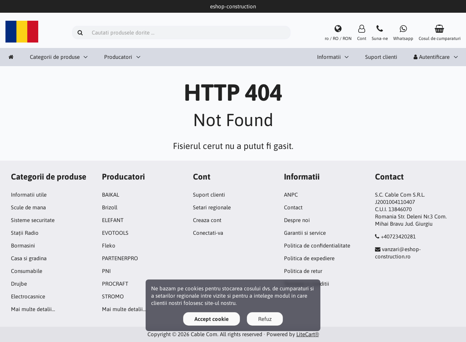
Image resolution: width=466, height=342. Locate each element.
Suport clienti (381, 57)
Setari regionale (212, 207)
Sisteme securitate (33, 220)
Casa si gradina (29, 258)
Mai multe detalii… (33, 309)
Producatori (118, 57)
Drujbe (19, 284)
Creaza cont (207, 220)
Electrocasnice (28, 296)
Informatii (329, 57)
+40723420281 (398, 236)
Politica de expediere (309, 258)
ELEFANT (112, 220)
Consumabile (26, 271)
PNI (106, 271)
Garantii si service (305, 233)
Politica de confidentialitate (317, 245)
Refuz (265, 319)
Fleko (108, 245)
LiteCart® (307, 334)
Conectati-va (208, 233)
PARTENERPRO (120, 258)
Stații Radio (25, 233)
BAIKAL (110, 195)
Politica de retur (303, 271)
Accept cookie (211, 319)
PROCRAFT (115, 284)
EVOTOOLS (115, 233)
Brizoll (109, 207)
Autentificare (432, 57)
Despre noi (297, 220)
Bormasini (23, 245)
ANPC (291, 195)
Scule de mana (28, 207)
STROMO (113, 296)
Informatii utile (29, 195)
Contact (293, 207)
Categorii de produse (55, 57)
